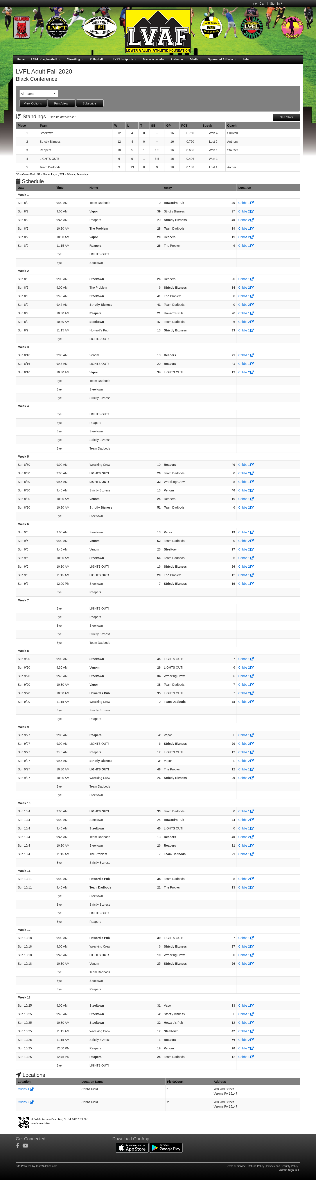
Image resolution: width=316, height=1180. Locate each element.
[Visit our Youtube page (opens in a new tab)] (27, 1146)
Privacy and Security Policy (282, 1166)
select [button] (54, 93)
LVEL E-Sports (124, 59)
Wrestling (75, 59)
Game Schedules (153, 59)
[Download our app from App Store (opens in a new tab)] (132, 1147)
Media (195, 59)
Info (247, 59)
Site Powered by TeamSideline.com (36, 1166)
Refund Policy (256, 1166)
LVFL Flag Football (46, 59)
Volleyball (98, 59)
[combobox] (35, 93)
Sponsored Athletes (222, 59)
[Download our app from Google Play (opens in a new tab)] (166, 1147)
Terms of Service (236, 1166)
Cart (259, 3)
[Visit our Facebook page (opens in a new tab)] (19, 1146)
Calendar (177, 59)
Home (21, 59)
